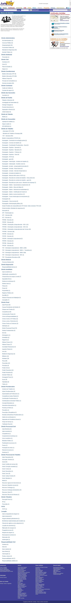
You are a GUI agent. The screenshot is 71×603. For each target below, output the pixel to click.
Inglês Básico (55, 570)
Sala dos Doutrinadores (22, 576)
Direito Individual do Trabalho (41, 572)
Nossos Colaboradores (4, 569)
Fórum (19, 597)
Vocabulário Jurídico (21, 584)
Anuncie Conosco (3, 577)
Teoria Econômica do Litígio (41, 593)
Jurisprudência (20, 590)
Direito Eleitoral (38, 588)
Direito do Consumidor (40, 579)
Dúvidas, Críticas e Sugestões (5, 583)
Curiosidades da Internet (22, 595)
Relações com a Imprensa (58, 573)
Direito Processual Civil (40, 574)
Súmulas (19, 592)
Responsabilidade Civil (40, 585)
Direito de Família (39, 571)
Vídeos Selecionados (22, 568)
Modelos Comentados (22, 574)
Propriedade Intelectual (40, 584)
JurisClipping (20, 580)
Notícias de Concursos (22, 579)
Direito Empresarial (39, 570)
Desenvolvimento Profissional (58, 568)
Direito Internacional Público (41, 592)
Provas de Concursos (22, 570)
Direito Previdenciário (40, 581)
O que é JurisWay (3, 567)
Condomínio (38, 576)
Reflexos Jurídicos (21, 587)
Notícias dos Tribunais (22, 578)
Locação (37, 583)
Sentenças (20, 591)
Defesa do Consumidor (22, 586)
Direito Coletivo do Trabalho (41, 573)
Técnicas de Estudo (57, 574)
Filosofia (54, 572)
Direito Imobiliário (39, 580)
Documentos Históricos (22, 596)
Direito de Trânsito (39, 586)
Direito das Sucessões (40, 587)
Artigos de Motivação (22, 577)
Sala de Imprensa (21, 585)
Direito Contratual (39, 591)
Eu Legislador (20, 581)
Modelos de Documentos (22, 573)
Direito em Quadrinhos (22, 593)
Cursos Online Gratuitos (22, 567)
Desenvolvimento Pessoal (58, 567)
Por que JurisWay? (3, 568)
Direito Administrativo (40, 577)
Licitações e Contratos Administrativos (43, 589)
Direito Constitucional (40, 590)
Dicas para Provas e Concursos (24, 572)
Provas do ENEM (21, 571)
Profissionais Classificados (5, 570)
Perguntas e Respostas (22, 575)
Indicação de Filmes (21, 594)
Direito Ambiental (39, 578)
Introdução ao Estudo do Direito (41, 567)
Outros (37, 594)
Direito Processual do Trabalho (41, 575)
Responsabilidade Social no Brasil (6, 571)
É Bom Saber (20, 583)
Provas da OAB (21, 569)
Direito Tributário (39, 582)
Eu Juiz (19, 582)
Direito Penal (38, 569)
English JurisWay (21, 598)
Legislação (20, 589)
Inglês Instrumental (56, 571)
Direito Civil (38, 568)
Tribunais (19, 588)
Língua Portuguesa (56, 569)
